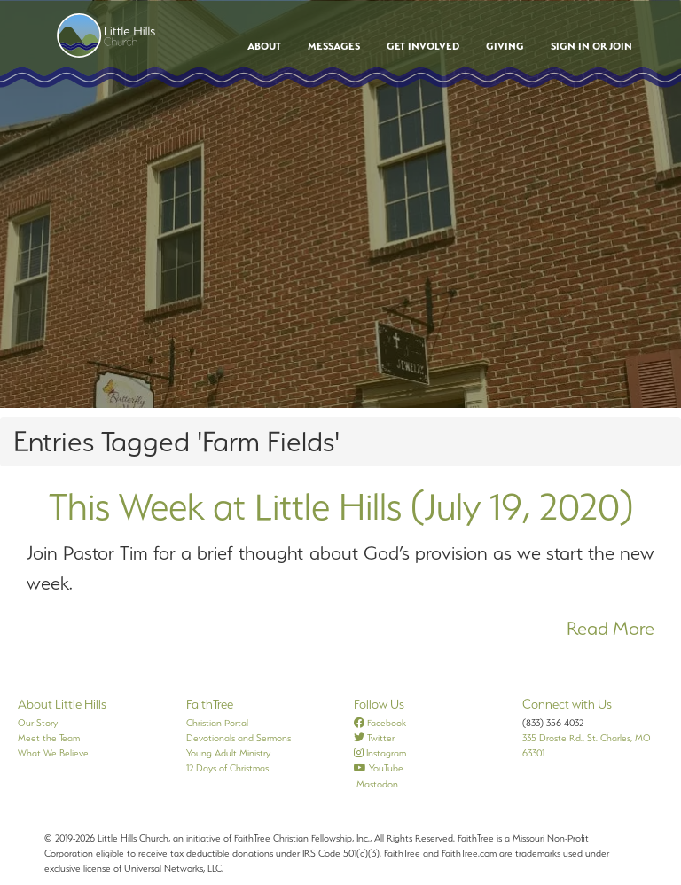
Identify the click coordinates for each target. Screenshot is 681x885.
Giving (505, 46)
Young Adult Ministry (228, 753)
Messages (334, 46)
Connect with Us (567, 704)
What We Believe (53, 753)
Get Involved (423, 46)
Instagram (380, 753)
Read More (610, 628)
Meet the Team (49, 737)
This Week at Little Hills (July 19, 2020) (341, 506)
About (264, 46)
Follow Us (379, 704)
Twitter (374, 737)
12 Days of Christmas (227, 768)
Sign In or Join (591, 46)
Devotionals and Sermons (238, 737)
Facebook (380, 722)
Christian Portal (217, 722)
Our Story (38, 722)
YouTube (378, 768)
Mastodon (376, 784)
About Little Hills (62, 704)
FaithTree (209, 704)
